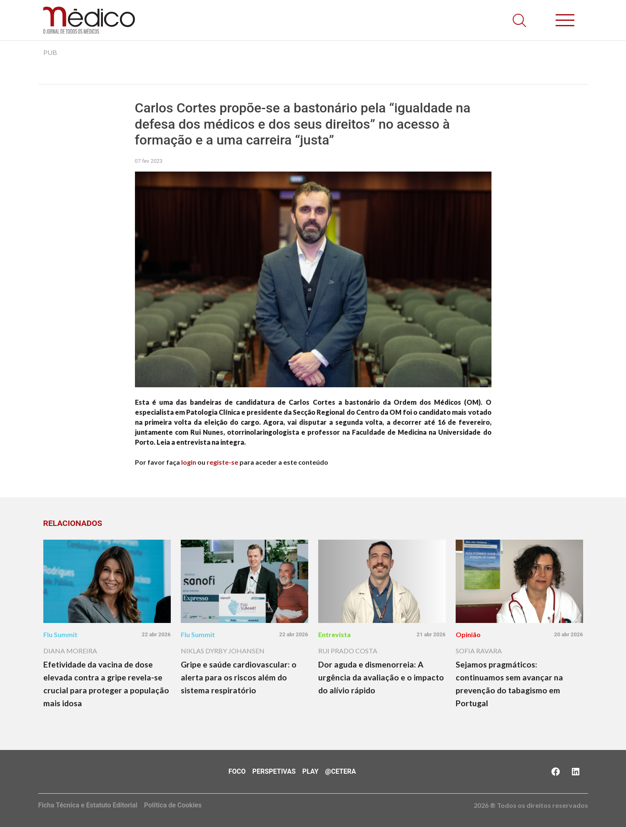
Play (310, 771)
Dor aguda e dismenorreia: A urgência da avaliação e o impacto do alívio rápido (381, 677)
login (188, 462)
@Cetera (340, 771)
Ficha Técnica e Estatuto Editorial (87, 805)
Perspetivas (274, 771)
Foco (237, 771)
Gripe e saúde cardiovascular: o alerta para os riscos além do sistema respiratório (239, 677)
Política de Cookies (173, 805)
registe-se (222, 462)
